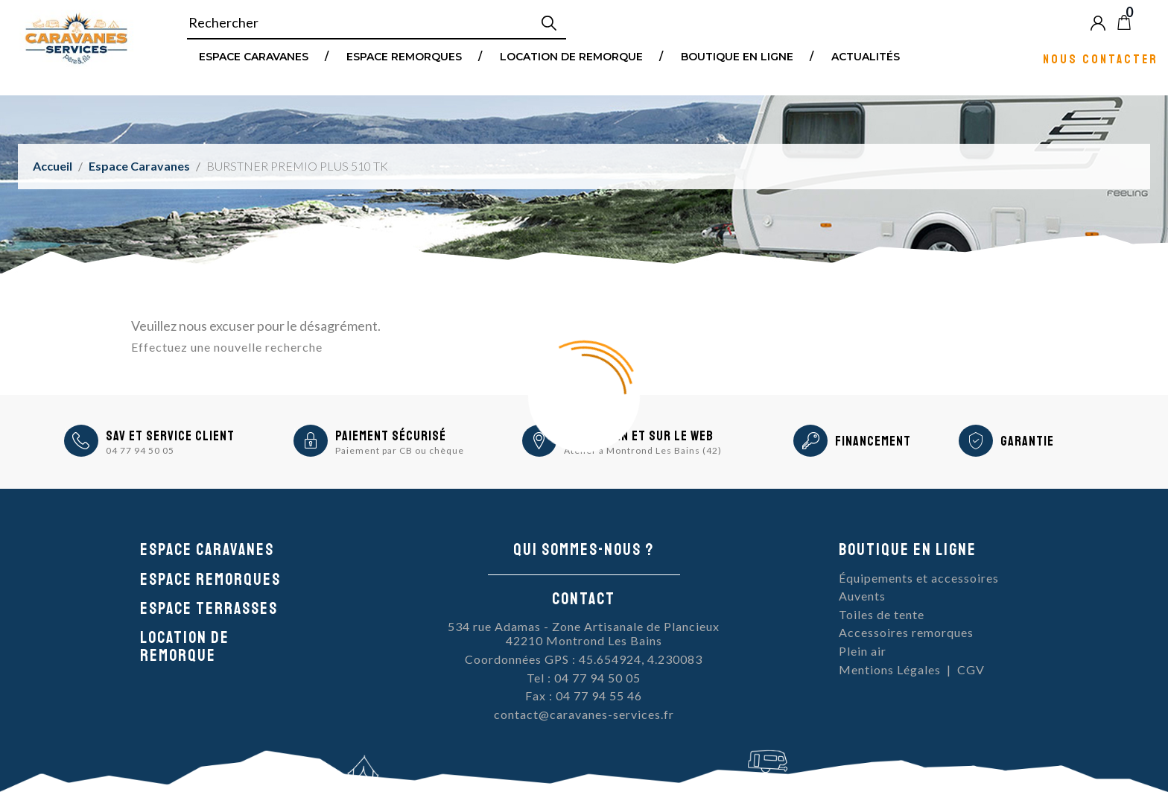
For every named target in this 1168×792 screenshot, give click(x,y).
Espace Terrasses (209, 608)
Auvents (862, 596)
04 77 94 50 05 (140, 450)
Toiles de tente (881, 614)
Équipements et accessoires (919, 578)
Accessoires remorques (906, 632)
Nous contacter (1100, 58)
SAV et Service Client (170, 436)
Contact (583, 599)
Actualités (865, 56)
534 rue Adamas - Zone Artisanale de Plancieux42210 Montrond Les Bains (584, 633)
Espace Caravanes (253, 56)
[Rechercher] (376, 23)
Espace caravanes (207, 549)
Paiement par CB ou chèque (399, 450)
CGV (971, 669)
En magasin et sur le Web (639, 436)
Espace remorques (404, 56)
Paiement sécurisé (390, 436)
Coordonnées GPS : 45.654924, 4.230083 (583, 659)
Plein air (862, 651)
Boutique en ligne (737, 56)
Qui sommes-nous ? (583, 549)
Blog (1148, 22)
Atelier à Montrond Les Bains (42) (643, 450)
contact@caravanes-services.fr (584, 714)
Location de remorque (571, 56)
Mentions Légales (890, 669)
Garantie (1027, 441)
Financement (873, 441)
